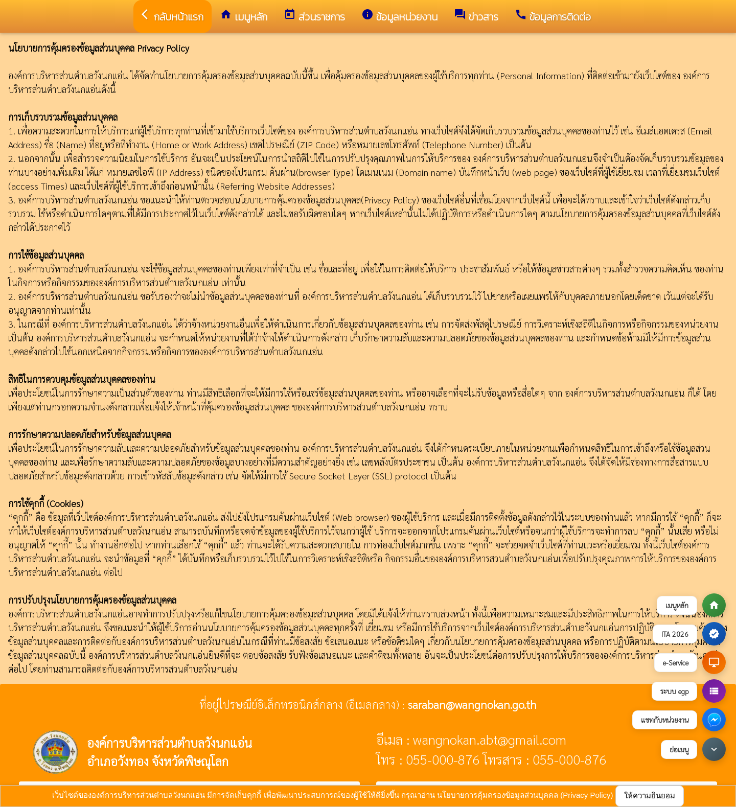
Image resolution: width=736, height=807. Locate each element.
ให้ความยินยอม (649, 795)
